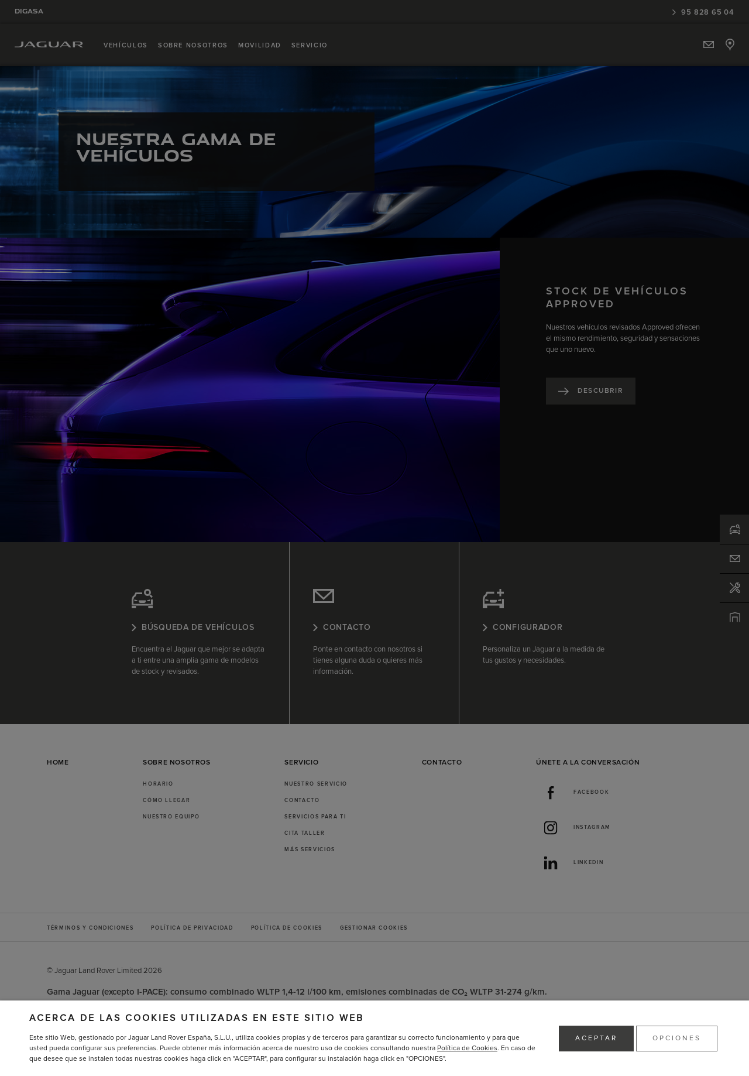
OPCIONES (676, 1038)
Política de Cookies (467, 1048)
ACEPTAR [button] (596, 1038)
